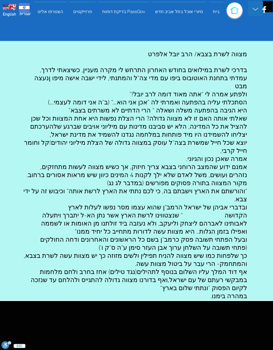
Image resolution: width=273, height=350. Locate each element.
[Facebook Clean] (264, 9)
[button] (82, 9)
